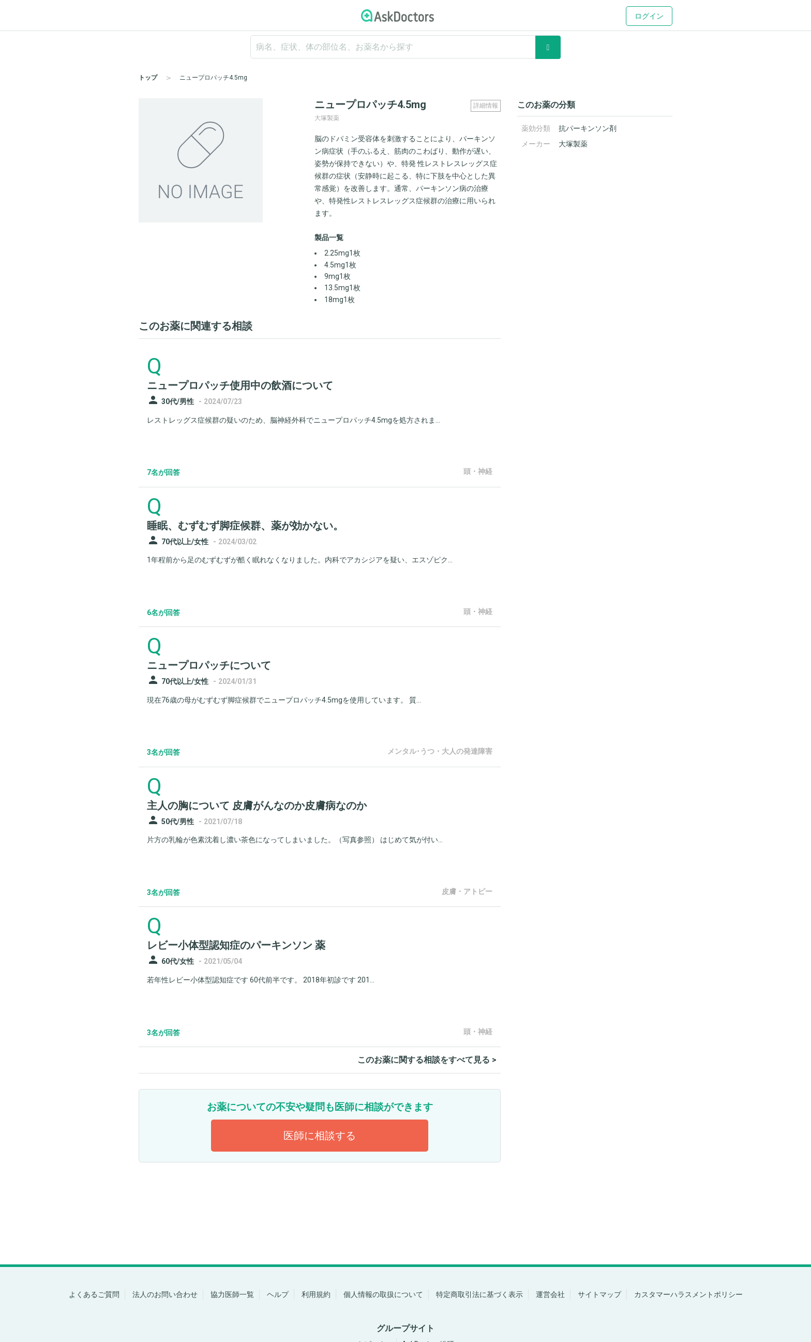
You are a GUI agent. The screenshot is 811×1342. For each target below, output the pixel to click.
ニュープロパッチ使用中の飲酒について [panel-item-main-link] (240, 385)
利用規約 (316, 1294)
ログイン (649, 16)
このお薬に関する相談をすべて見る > (427, 1060)
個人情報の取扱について (383, 1294)
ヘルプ (278, 1294)
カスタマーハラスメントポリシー (688, 1294)
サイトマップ (599, 1294)
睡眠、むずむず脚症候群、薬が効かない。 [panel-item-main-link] (245, 525)
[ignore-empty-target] (405, 46)
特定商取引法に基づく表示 (479, 1294)
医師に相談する (319, 1135)
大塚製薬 (573, 144)
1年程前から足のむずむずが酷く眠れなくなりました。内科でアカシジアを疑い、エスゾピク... (300, 560)
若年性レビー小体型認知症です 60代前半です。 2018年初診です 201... (260, 980)
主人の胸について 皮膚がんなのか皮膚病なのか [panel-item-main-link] (257, 805)
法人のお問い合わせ (165, 1294)
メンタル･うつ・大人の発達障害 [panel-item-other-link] (439, 751)
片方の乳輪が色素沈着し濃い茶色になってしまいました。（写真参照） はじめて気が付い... (295, 840)
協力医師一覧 (232, 1294)
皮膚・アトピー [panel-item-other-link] (467, 891)
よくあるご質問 (94, 1294)
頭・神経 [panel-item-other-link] (477, 471)
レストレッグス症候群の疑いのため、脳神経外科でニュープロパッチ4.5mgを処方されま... (293, 420)
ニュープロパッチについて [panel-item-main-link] (209, 665)
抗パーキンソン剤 (588, 128)
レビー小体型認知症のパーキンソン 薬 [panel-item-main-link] (236, 945)
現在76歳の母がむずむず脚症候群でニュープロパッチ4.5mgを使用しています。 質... (284, 700)
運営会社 (550, 1294)
